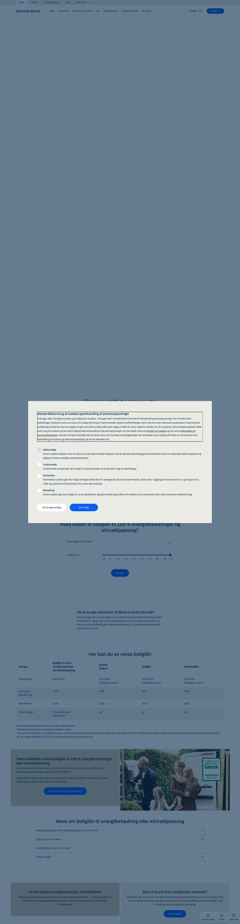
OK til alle (84, 507)
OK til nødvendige (51, 507)
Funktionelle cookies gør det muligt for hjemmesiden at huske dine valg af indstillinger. (90, 466)
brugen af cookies (156, 431)
